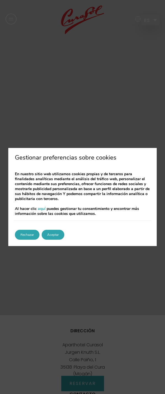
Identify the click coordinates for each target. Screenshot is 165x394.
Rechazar (27, 235)
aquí (42, 208)
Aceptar (53, 235)
